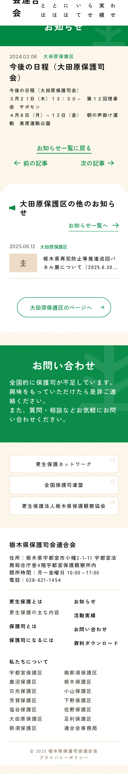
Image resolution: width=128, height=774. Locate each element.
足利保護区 (78, 723)
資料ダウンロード (96, 647)
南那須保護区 (81, 677)
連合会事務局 (81, 732)
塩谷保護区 (23, 714)
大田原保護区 (58, 60)
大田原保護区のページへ (67, 311)
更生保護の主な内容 (34, 617)
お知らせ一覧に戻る (64, 152)
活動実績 (85, 620)
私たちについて (29, 666)
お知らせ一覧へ (93, 230)
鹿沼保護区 (23, 686)
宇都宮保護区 (26, 677)
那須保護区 (23, 732)
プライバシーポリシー (64, 762)
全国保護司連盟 (79, 488)
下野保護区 (78, 704)
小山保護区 (78, 695)
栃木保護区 (78, 686)
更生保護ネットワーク (75, 467)
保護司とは (23, 630)
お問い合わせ (91, 633)
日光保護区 (23, 695)
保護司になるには (31, 644)
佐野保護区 (78, 714)
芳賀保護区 (23, 704)
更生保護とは (26, 606)
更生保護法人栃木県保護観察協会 (68, 509)
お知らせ (85, 606)
